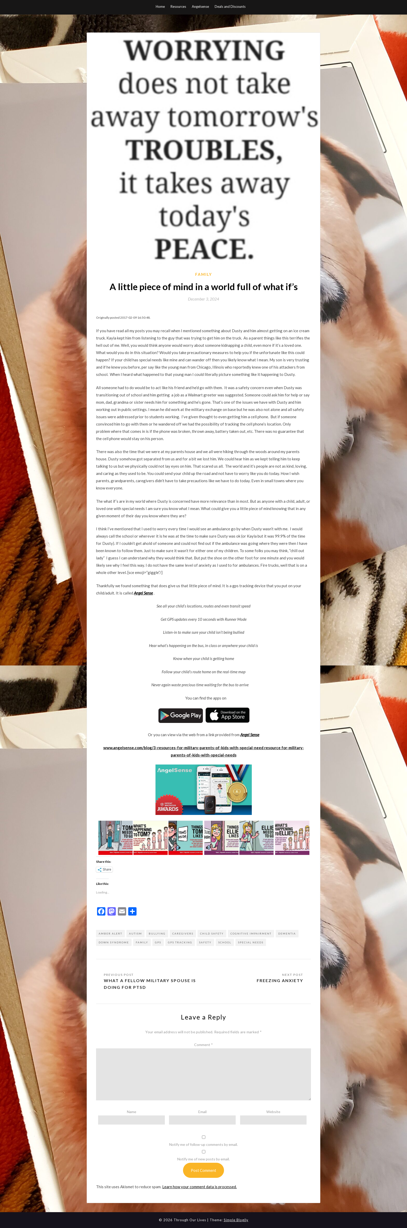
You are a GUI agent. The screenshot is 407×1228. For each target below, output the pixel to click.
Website (273, 1111)
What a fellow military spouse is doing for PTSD (150, 984)
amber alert (110, 933)
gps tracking (180, 942)
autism (135, 933)
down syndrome (114, 942)
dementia (287, 933)
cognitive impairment (251, 933)
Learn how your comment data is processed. (199, 1186)
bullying (157, 933)
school (224, 942)
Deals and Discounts (230, 6)
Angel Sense (143, 593)
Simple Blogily (236, 1220)
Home (160, 6)
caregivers (182, 933)
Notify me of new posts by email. (203, 1159)
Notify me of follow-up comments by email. (203, 1144)
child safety (212, 933)
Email (202, 1111)
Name (131, 1111)
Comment (203, 1044)
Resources (178, 6)
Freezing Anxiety (280, 980)
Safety (205, 942)
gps (158, 942)
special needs (250, 942)
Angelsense (200, 6)
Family (203, 274)
